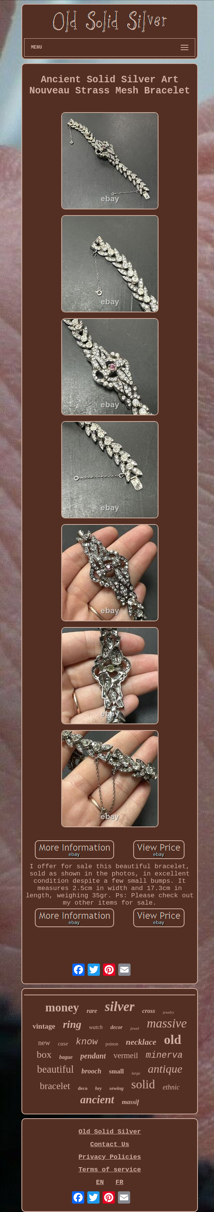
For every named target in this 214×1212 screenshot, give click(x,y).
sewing (116, 1088)
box (44, 1054)
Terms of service (109, 1169)
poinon (111, 1044)
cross (148, 1011)
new (44, 1043)
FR (119, 1182)
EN (100, 1182)
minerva (164, 1055)
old (172, 1039)
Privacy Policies (109, 1157)
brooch (91, 1071)
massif (130, 1102)
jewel (134, 1028)
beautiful (55, 1069)
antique (165, 1068)
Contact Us (109, 1144)
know (87, 1042)
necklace (141, 1042)
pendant (93, 1056)
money (62, 1007)
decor (116, 1027)
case (63, 1043)
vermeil (125, 1055)
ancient (97, 1099)
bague (66, 1057)
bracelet (55, 1086)
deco (82, 1088)
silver (120, 1006)
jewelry (168, 1012)
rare (92, 1011)
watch (96, 1027)
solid (143, 1084)
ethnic (171, 1087)
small (116, 1071)
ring (72, 1024)
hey (98, 1088)
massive (166, 1023)
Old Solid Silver (109, 1131)
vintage (44, 1026)
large (135, 1073)
